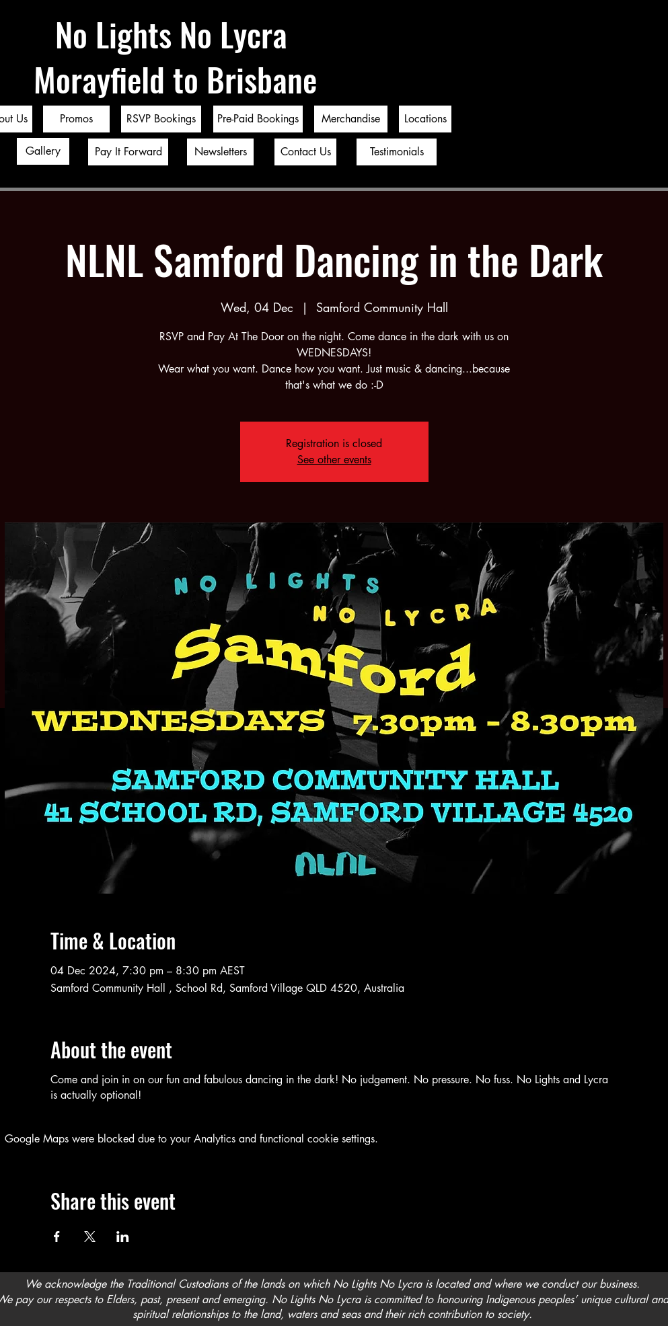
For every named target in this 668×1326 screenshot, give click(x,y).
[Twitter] (639, 663)
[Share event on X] (89, 1236)
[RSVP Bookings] (161, 119)
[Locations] (425, 119)
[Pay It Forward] (128, 152)
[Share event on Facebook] (56, 1236)
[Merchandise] (350, 119)
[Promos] (76, 119)
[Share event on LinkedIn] (122, 1236)
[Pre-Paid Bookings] (258, 119)
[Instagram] (639, 691)
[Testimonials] (397, 152)
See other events (334, 460)
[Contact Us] (305, 152)
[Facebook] (639, 635)
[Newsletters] (220, 152)
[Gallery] (43, 151)
